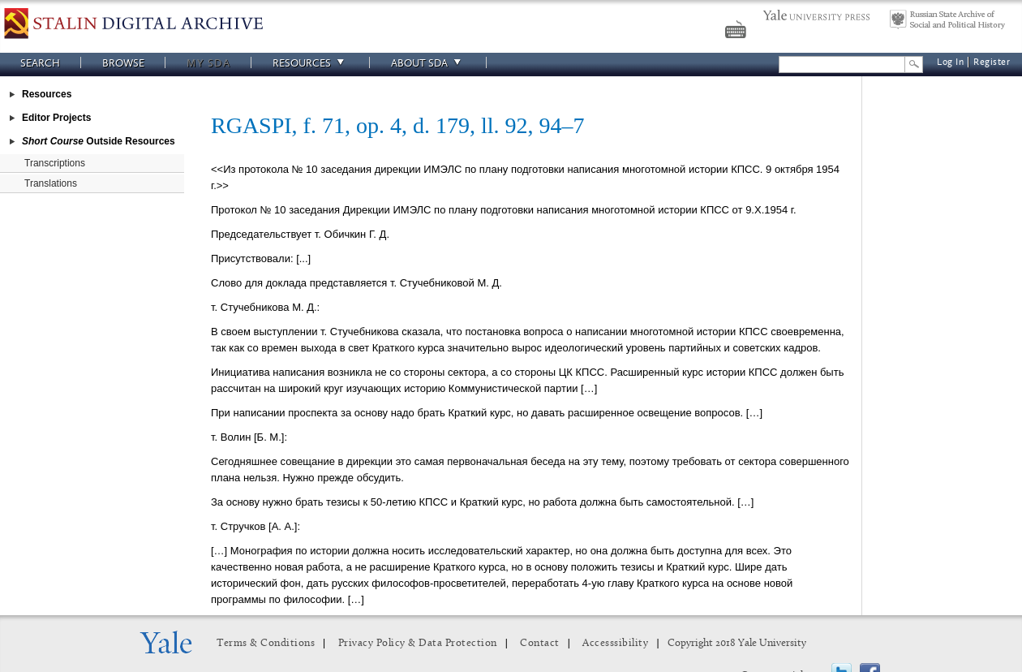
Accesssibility (615, 643)
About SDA (428, 63)
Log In (950, 62)
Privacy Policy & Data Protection (417, 643)
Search (40, 63)
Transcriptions (54, 163)
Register (991, 62)
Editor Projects (56, 117)
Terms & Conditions (266, 643)
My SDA (208, 63)
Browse (123, 63)
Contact (540, 643)
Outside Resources (98, 141)
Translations (50, 183)
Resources (311, 63)
